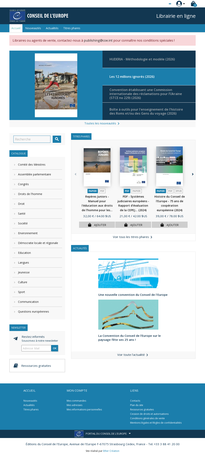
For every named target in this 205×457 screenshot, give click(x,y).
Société (23, 223)
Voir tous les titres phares (133, 237)
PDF (102, 190)
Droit (21, 204)
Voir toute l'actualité (133, 355)
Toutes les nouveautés (102, 123)
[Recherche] (31, 139)
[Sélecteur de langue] (162, 3)
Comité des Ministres (31, 164)
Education (24, 253)
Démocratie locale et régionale (38, 243)
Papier (93, 190)
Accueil (15, 28)
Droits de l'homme (30, 194)
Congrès (23, 184)
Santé (21, 213)
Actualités (52, 28)
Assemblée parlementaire (34, 174)
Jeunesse (24, 272)
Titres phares (71, 28)
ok (54, 348)
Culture (22, 282)
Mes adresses (74, 405)
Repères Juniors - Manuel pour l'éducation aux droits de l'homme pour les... (97, 205)
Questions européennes (33, 311)
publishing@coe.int (98, 40)
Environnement (28, 233)
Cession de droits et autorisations (149, 414)
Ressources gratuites (142, 409)
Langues (23, 262)
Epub (179, 190)
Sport (21, 292)
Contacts (135, 400)
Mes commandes (76, 400)
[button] (191, 189)
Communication (28, 302)
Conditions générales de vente (147, 418)
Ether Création (111, 451)
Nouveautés (33, 28)
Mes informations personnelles (84, 409)
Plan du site (136, 405)
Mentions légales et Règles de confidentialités (156, 422)
